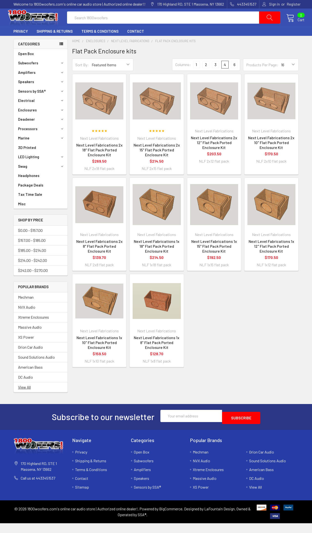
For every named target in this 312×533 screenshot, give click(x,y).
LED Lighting (41, 168)
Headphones (28, 187)
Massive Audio (30, 338)
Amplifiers (41, 84)
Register (294, 4)
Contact (135, 43)
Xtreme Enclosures (33, 328)
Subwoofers (41, 74)
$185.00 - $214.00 (32, 262)
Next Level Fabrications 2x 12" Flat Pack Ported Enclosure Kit (214, 154)
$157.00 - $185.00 (32, 252)
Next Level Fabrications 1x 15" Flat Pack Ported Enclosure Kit (214, 258)
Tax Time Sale (30, 206)
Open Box (26, 65)
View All (24, 398)
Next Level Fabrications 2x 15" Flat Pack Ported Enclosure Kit (157, 161)
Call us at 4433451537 (38, 487)
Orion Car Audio (30, 358)
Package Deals (30, 197)
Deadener (41, 131)
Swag (41, 178)
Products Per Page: (262, 76)
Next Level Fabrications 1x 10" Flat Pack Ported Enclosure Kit (99, 354)
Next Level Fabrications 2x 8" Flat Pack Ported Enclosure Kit (99, 258)
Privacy (20, 43)
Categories (29, 55)
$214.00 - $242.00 (32, 272)
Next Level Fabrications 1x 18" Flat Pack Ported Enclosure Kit (156, 258)
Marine (41, 150)
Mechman (26, 308)
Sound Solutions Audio (36, 368)
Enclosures (41, 121)
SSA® (142, 524)
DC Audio (25, 388)
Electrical (41, 112)
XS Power (26, 348)
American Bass (30, 378)
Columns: (183, 76)
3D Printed (27, 159)
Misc (22, 215)
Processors (41, 140)
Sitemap (82, 496)
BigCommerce (170, 518)
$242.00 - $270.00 (33, 282)
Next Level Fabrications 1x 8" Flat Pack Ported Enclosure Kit (156, 354)
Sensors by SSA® (41, 103)
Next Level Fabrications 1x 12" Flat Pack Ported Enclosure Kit (271, 258)
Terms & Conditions (99, 43)
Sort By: (82, 76)
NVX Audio (26, 318)
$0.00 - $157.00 (30, 242)
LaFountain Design (219, 518)
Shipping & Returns (55, 43)
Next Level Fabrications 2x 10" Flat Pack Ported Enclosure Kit (271, 154)
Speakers (41, 93)
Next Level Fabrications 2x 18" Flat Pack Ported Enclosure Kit (99, 161)
